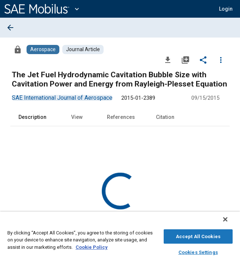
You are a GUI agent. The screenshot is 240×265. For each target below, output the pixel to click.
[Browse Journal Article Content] (83, 49)
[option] (62, 97)
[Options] (220, 59)
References (121, 117)
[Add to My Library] (185, 59)
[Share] (203, 59)
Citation (165, 117)
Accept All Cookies (198, 235)
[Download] (167, 59)
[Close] (230, 223)
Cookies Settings (198, 251)
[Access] (17, 49)
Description (32, 117)
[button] (226, 8)
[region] (120, 240)
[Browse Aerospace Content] (43, 49)
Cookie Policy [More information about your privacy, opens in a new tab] (92, 246)
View (77, 117)
